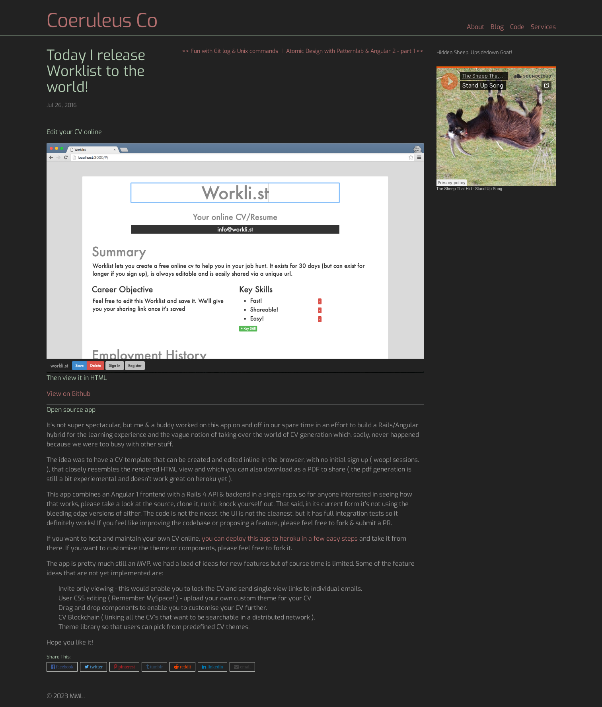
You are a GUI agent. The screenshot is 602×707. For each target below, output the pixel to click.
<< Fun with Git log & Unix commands (230, 51)
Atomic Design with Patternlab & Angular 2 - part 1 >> (355, 51)
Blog (497, 27)
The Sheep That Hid (454, 189)
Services (543, 27)
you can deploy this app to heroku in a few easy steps (280, 538)
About (475, 27)
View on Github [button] (68, 394)
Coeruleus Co (102, 21)
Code (517, 27)
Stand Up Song (488, 189)
